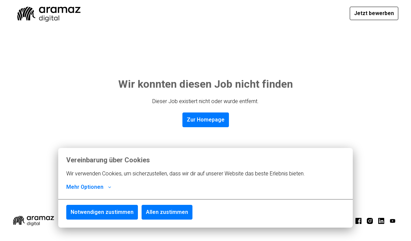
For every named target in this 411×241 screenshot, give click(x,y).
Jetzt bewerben (374, 13)
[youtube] (392, 221)
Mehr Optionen (88, 187)
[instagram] (370, 221)
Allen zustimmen (167, 212)
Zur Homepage (206, 119)
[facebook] (358, 221)
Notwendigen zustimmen (102, 212)
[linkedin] (381, 221)
